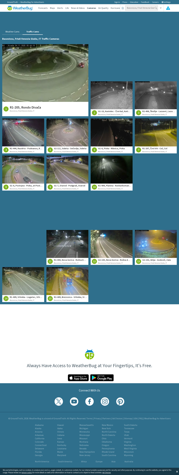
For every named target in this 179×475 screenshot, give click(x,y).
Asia (113, 461)
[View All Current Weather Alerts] (168, 8)
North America (42, 461)
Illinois (60, 431)
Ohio (104, 438)
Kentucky (61, 445)
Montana (83, 441)
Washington (130, 445)
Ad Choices (106, 472)
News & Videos (78, 8)
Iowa (59, 438)
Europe (99, 461)
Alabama (39, 425)
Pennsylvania (108, 448)
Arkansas (39, 435)
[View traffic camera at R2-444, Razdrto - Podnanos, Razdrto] (23, 135)
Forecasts (43, 8)
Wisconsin (129, 451)
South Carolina (109, 455)
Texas (126, 431)
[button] (177, 471)
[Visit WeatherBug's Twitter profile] (59, 401)
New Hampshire (87, 451)
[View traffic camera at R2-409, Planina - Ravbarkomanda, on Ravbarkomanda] (112, 173)
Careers (155, 2)
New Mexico (107, 425)
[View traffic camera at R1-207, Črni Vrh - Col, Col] (156, 135)
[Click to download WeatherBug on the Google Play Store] (102, 377)
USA (135, 418)
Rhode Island (108, 451)
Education (134, 2)
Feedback (145, 2)
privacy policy (27, 472)
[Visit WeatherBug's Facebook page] (89, 401)
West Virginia (130, 448)
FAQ (141, 418)
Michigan (83, 428)
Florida (38, 451)
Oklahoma (107, 441)
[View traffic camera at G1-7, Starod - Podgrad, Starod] (67, 173)
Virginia (127, 441)
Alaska (38, 428)
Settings (166, 2)
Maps (52, 8)
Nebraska (84, 445)
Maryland (61, 455)
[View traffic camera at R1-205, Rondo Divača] (45, 80)
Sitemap (128, 418)
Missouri (83, 438)
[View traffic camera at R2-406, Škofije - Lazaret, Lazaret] (156, 98)
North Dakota (108, 435)
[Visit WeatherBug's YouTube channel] (74, 401)
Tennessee (129, 428)
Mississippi (84, 435)
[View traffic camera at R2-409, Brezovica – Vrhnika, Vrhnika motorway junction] (67, 284)
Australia (128, 461)
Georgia (39, 455)
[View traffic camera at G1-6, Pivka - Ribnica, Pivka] (112, 135)
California (39, 438)
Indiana (60, 435)
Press (125, 2)
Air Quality (103, 8)
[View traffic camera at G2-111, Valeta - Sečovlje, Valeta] (67, 135)
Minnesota (84, 431)
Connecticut (41, 445)
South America (65, 461)
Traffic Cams (32, 31)
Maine (60, 451)
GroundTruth (12, 2)
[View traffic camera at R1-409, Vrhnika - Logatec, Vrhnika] (23, 284)
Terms (89, 418)
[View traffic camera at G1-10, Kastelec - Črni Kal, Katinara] (112, 98)
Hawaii (60, 425)
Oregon (105, 445)
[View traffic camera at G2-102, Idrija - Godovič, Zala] (156, 247)
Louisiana (61, 448)
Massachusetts (86, 425)
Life (67, 8)
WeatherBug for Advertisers (32, 2)
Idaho (60, 428)
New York (106, 428)
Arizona (38, 431)
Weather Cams (12, 31)
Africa (84, 461)
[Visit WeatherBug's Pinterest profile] (120, 401)
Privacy (97, 418)
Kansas (60, 441)
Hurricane (115, 8)
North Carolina (109, 431)
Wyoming (128, 455)
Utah (126, 435)
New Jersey (84, 455)
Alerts (60, 8)
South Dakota (130, 425)
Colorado (39, 441)
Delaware (39, 448)
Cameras (91, 8)
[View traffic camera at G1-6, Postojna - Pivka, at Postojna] (23, 173)
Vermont (128, 438)
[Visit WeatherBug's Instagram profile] (105, 401)
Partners (106, 418)
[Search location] (141, 8)
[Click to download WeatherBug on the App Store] (78, 377)
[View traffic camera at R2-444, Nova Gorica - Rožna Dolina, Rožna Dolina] (67, 247)
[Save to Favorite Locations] (122, 8)
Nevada (82, 448)
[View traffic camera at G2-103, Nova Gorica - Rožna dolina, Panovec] (112, 247)
